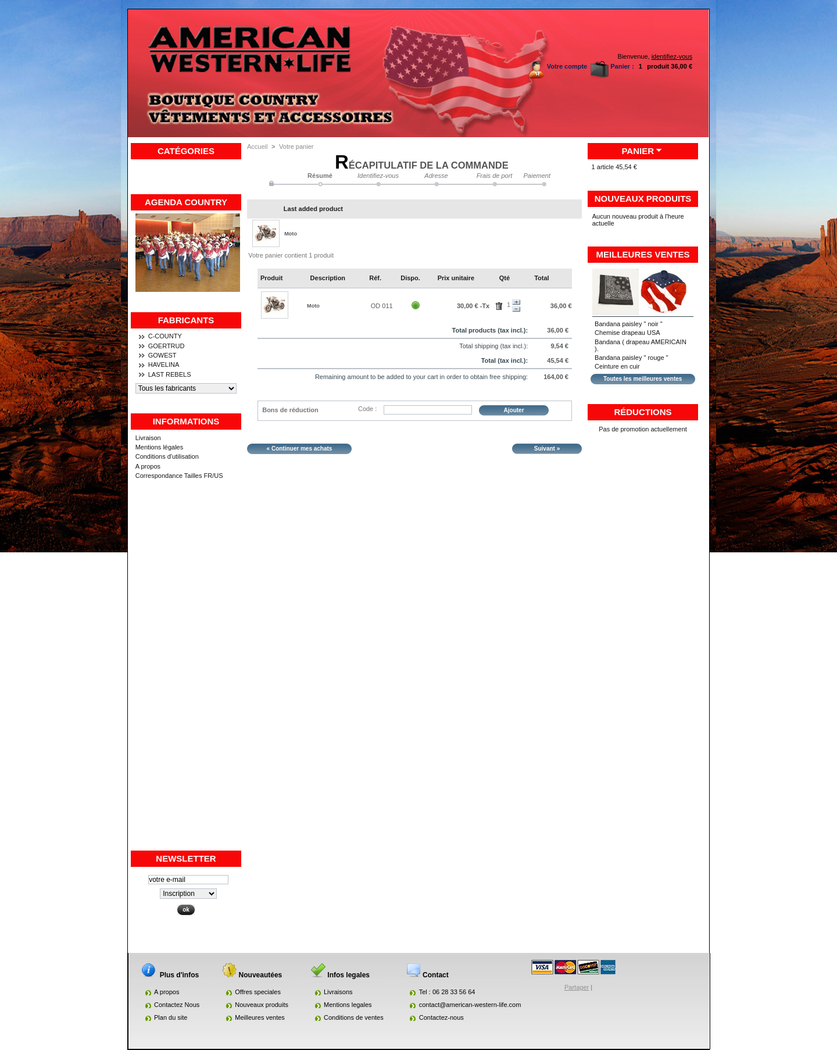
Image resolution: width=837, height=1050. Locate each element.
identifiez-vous (672, 56)
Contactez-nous (441, 1017)
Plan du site (170, 1017)
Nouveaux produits (643, 198)
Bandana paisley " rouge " (631, 357)
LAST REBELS (169, 374)
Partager (576, 987)
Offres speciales (258, 991)
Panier (637, 151)
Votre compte (567, 66)
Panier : (622, 66)
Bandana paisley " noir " (629, 323)
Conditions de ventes (354, 1017)
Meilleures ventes (643, 254)
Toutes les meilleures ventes (642, 379)
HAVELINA (164, 364)
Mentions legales (348, 1004)
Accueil (257, 146)
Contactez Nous (176, 1004)
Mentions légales (159, 447)
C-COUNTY (165, 336)
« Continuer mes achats (299, 448)
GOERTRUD (166, 345)
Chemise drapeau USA (627, 332)
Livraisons (338, 991)
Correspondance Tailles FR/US (179, 475)
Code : (367, 408)
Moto (290, 234)
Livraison (148, 437)
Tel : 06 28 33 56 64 (447, 991)
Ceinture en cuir (617, 366)
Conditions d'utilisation (167, 456)
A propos (147, 466)
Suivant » (547, 448)
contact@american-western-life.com (470, 1004)
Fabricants (186, 320)
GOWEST (162, 355)
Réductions (642, 412)
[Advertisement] (186, 675)
